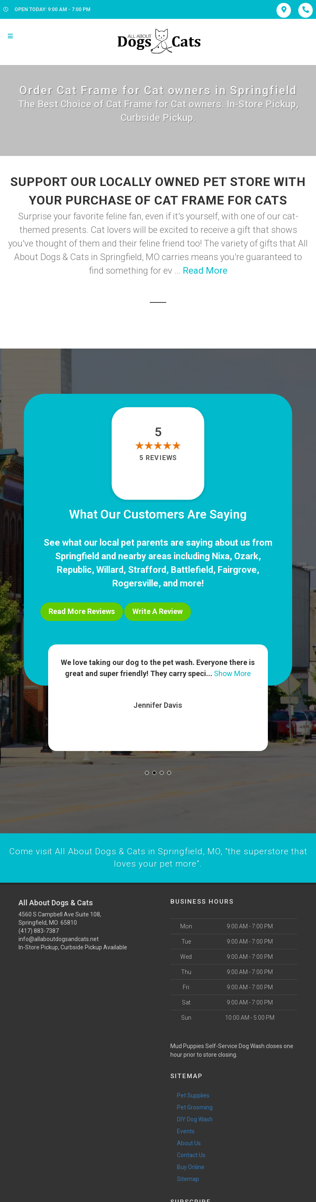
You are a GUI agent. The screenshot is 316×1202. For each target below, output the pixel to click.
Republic (74, 570)
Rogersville (135, 583)
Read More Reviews (82, 611)
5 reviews (158, 458)
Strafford (147, 570)
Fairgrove (237, 570)
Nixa (221, 556)
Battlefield (192, 570)
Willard (109, 570)
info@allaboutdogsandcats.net (59, 937)
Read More (205, 270)
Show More (232, 670)
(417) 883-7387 (39, 928)
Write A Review (157, 611)
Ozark (246, 556)
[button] (147, 770)
